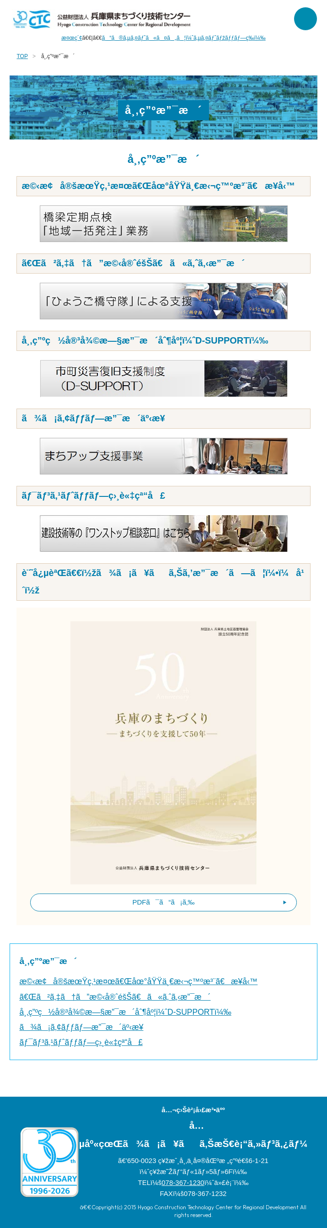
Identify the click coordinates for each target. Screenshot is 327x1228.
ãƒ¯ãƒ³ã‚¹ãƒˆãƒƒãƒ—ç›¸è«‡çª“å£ (80, 1042)
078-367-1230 (182, 1182)
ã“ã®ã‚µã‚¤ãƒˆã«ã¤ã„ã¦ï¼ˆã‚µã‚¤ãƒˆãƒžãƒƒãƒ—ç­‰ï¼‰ (184, 38)
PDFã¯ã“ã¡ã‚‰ (164, 902)
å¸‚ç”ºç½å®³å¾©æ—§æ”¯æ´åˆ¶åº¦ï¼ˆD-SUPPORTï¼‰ (125, 1012)
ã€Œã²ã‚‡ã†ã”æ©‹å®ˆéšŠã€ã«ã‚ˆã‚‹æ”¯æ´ (114, 997)
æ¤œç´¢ (71, 38)
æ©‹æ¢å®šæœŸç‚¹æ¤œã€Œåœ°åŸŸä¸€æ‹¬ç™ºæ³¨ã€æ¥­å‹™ (138, 981)
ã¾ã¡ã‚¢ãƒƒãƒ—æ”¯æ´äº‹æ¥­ (81, 1027)
